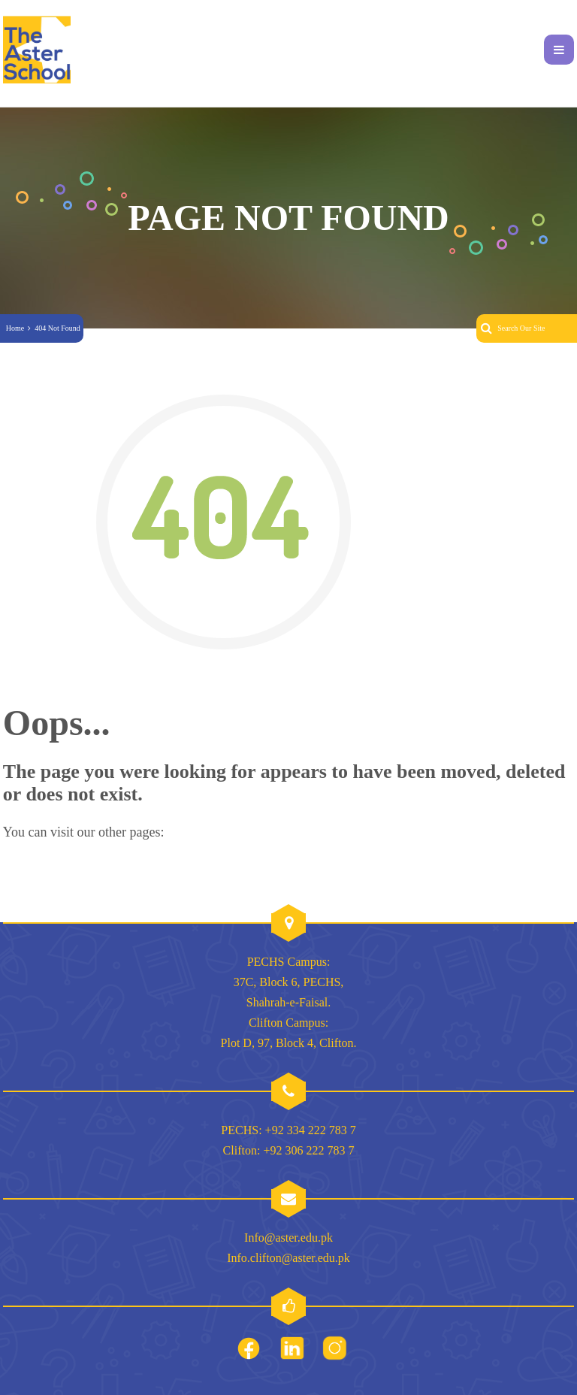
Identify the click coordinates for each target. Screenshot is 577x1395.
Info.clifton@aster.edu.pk (288, 1257)
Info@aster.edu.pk (288, 1237)
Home (15, 328)
